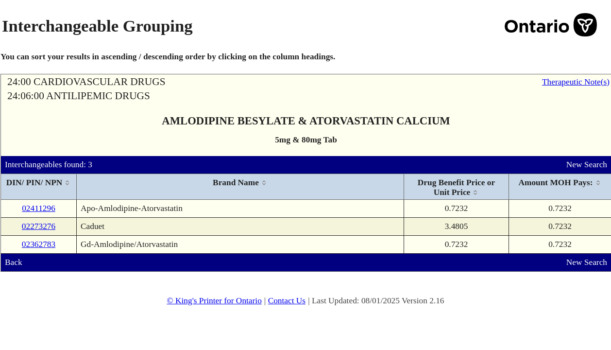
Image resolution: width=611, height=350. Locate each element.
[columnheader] (39, 187)
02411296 (38, 208)
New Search (586, 164)
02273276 (38, 226)
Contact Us (287, 300)
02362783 (38, 244)
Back (13, 262)
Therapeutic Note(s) (576, 82)
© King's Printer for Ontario (214, 300)
